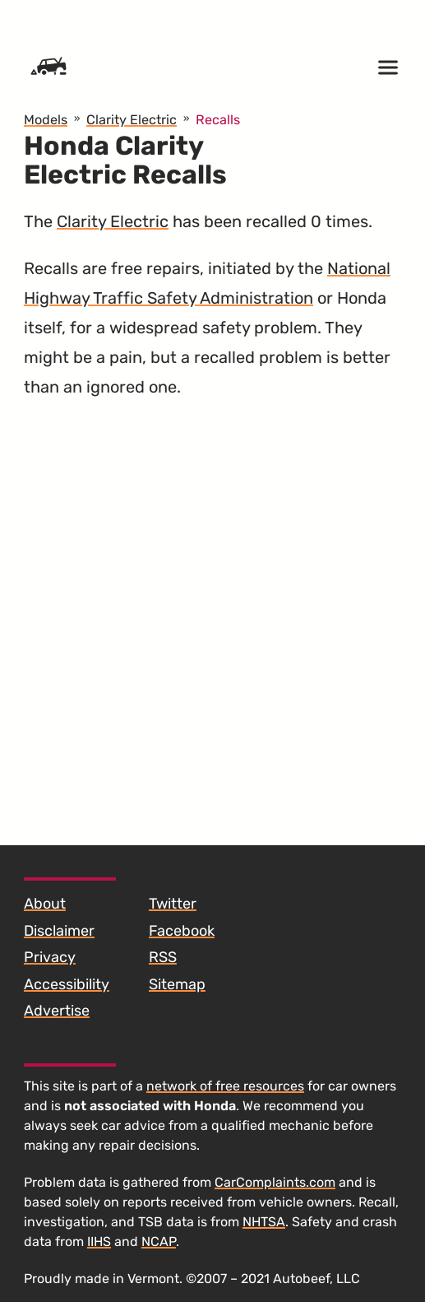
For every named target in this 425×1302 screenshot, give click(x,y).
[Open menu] (388, 67)
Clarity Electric (113, 221)
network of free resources (225, 1086)
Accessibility (66, 984)
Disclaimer (59, 931)
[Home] (48, 67)
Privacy (50, 957)
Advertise (57, 1011)
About (45, 904)
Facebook (182, 931)
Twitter (172, 904)
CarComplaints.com (275, 1182)
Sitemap (177, 984)
